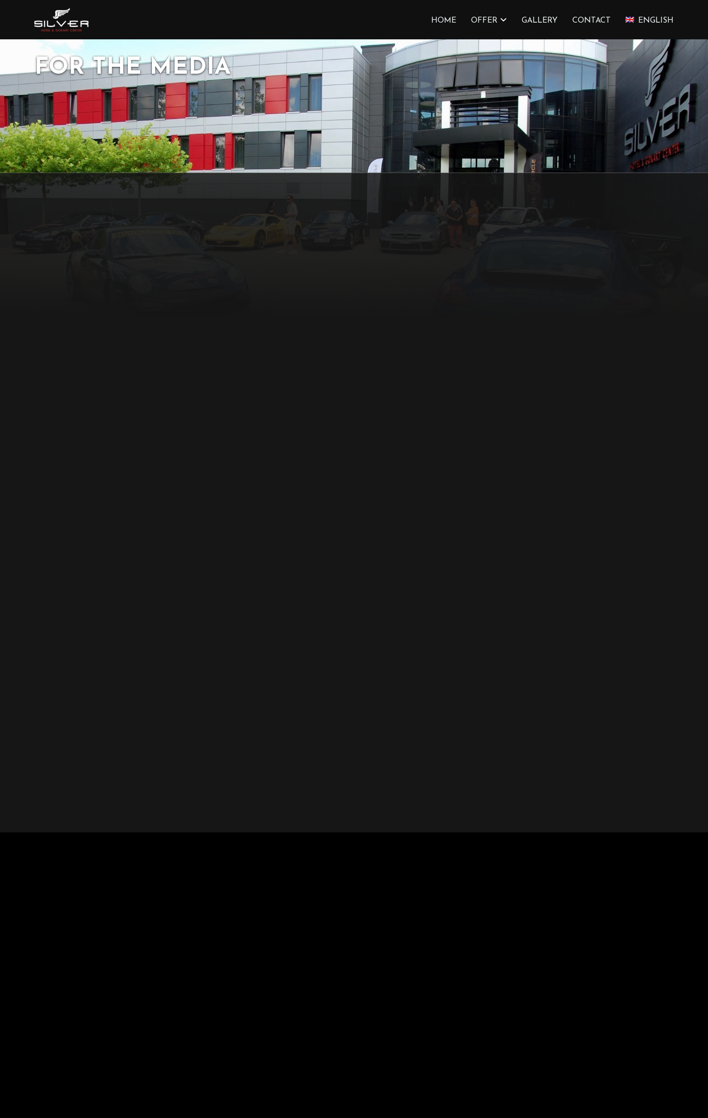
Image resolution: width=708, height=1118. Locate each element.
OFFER (484, 21)
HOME (443, 21)
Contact (591, 21)
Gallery (540, 21)
